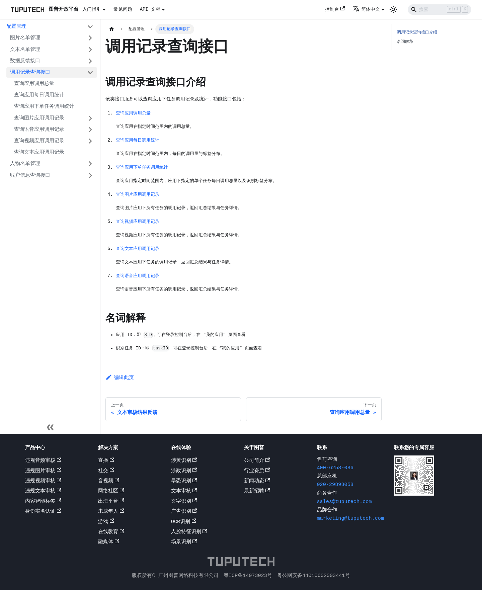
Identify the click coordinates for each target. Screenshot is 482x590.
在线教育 (111, 532)
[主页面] (111, 29)
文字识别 (184, 502)
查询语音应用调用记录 (39, 129)
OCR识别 (183, 522)
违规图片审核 (43, 471)
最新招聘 (257, 492)
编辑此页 (119, 380)
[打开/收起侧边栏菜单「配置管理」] (90, 27)
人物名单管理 (25, 163)
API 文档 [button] (150, 9)
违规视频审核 (43, 481)
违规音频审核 (43, 461)
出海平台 (111, 502)
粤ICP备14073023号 (248, 575)
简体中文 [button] (366, 9)
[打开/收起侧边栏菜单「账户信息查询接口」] (90, 175)
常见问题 (122, 9)
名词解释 (405, 42)
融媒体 (108, 542)
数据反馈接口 (25, 61)
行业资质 (257, 471)
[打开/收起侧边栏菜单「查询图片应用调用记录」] (90, 118)
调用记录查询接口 (30, 72)
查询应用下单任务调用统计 (44, 106)
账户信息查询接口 (30, 175)
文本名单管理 (25, 49)
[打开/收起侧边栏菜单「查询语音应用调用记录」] (90, 129)
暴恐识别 (184, 481)
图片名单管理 (25, 37)
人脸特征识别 (189, 532)
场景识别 (184, 542)
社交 (106, 471)
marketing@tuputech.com (350, 519)
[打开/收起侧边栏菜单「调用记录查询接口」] (90, 72)
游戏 (106, 522)
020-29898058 (335, 485)
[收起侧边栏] (50, 428)
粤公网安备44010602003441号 (313, 575)
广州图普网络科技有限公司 (188, 575)
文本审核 (184, 492)
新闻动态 (257, 481)
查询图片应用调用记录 (39, 118)
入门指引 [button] (91, 9)
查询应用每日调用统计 (39, 95)
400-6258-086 (335, 468)
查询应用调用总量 (34, 83)
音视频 (108, 481)
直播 (106, 461)
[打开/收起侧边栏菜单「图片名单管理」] (90, 38)
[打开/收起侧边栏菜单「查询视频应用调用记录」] (90, 141)
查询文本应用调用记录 (39, 152)
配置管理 (16, 26)
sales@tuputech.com (344, 502)
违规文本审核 (43, 492)
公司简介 (257, 461)
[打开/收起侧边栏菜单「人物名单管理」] (90, 164)
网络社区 (111, 492)
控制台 (335, 9)
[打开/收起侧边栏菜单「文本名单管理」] (90, 50)
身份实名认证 (43, 512)
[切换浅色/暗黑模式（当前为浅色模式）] (393, 9)
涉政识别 (184, 471)
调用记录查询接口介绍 (417, 32)
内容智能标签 (43, 502)
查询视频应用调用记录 (39, 141)
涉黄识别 (184, 461)
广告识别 (184, 512)
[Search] (439, 9)
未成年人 (111, 512)
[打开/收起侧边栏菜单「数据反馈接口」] (90, 61)
